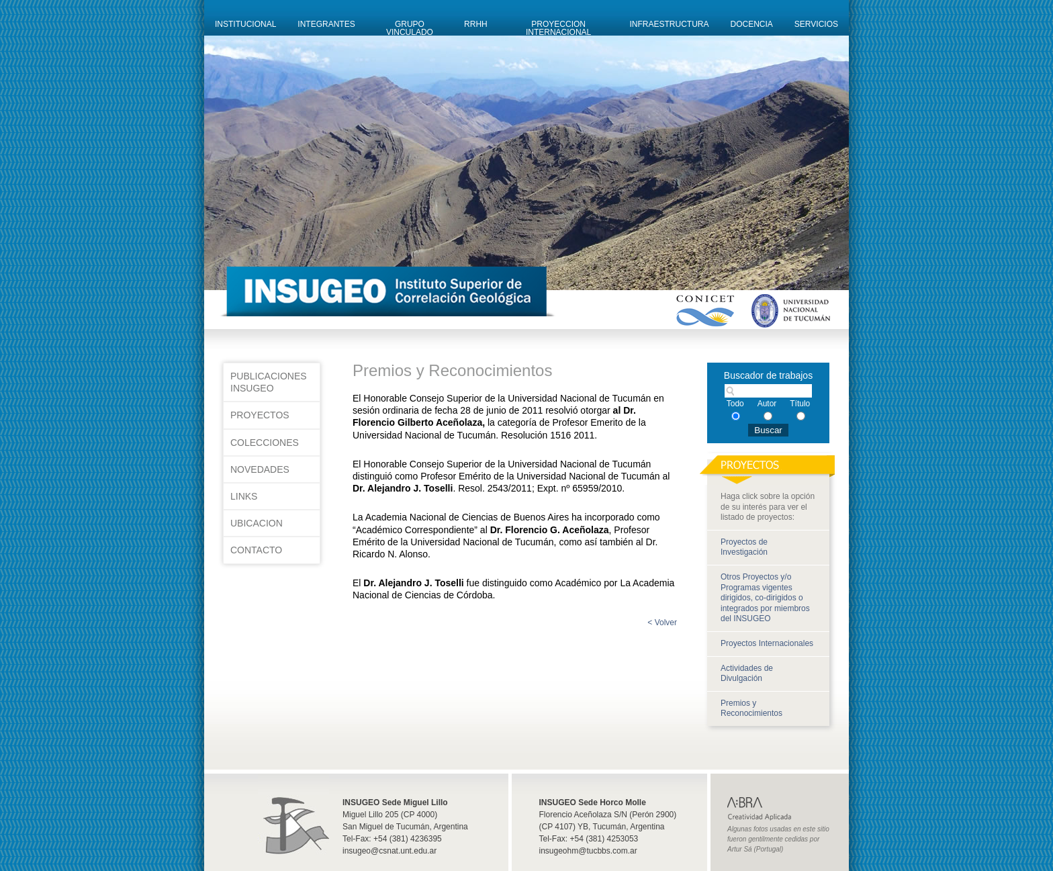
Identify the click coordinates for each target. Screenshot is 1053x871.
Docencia (752, 24)
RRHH (476, 24)
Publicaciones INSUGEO (268, 382)
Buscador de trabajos (768, 375)
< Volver (662, 622)
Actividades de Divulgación (747, 673)
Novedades (259, 469)
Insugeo (293, 816)
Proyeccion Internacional (558, 27)
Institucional (245, 24)
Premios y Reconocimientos (751, 708)
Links (243, 496)
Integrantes (326, 24)
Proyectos (259, 415)
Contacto (256, 550)
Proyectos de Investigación (744, 547)
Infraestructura (668, 24)
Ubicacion (256, 523)
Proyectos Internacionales (767, 643)
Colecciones (264, 442)
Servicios (816, 24)
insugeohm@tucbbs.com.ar (588, 851)
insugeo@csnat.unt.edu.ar (389, 851)
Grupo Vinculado (409, 27)
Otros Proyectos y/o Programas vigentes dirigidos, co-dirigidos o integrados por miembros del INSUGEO (765, 597)
